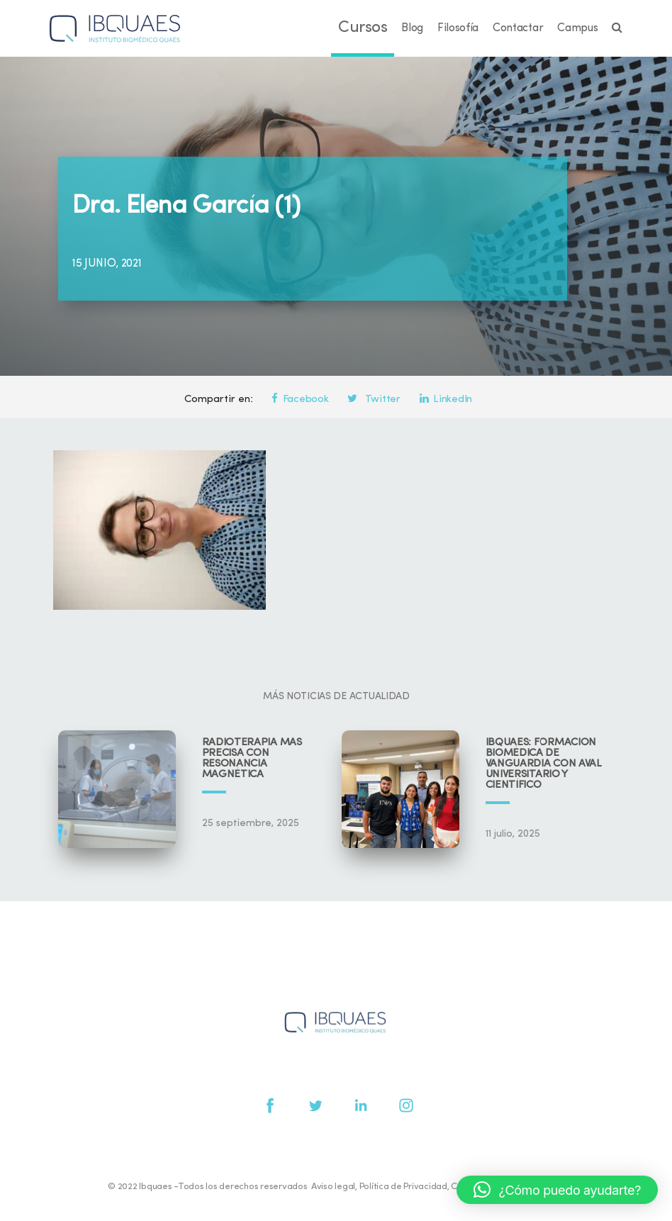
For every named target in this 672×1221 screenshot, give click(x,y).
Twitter (373, 399)
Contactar (518, 28)
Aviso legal (333, 1186)
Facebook (299, 399)
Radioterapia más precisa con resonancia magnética (252, 758)
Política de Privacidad (403, 1186)
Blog (412, 28)
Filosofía (457, 28)
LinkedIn (446, 399)
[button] (557, 1190)
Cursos (362, 28)
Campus (577, 28)
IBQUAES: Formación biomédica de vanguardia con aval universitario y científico (544, 764)
